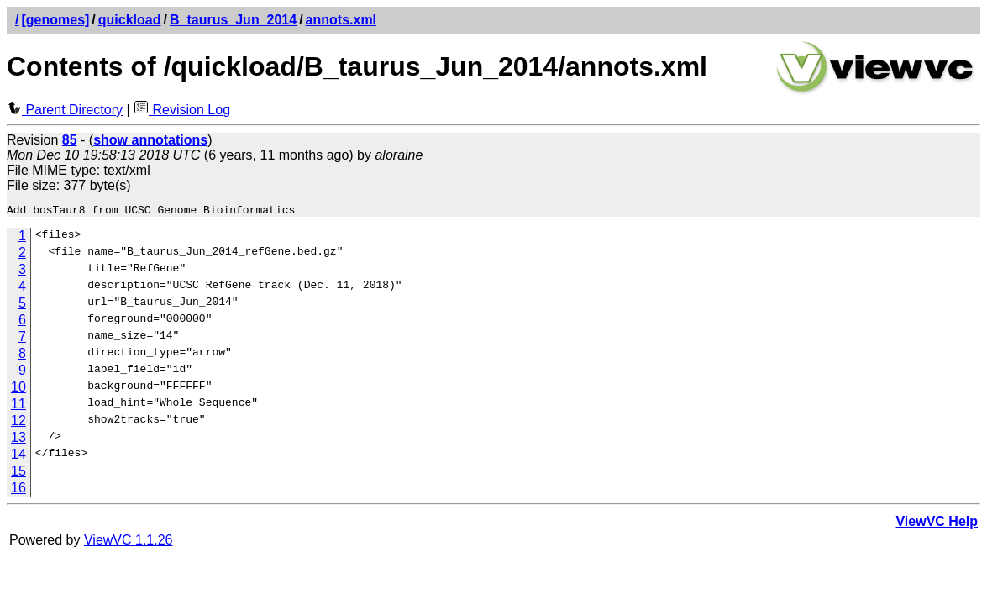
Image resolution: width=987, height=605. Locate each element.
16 (18, 490)
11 (18, 406)
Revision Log (182, 110)
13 (18, 440)
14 (18, 457)
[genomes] (55, 20)
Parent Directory (65, 110)
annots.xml (341, 20)
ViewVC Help (936, 524)
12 (18, 423)
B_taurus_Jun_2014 (233, 20)
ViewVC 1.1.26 (128, 542)
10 (18, 389)
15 (18, 473)
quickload (129, 20)
